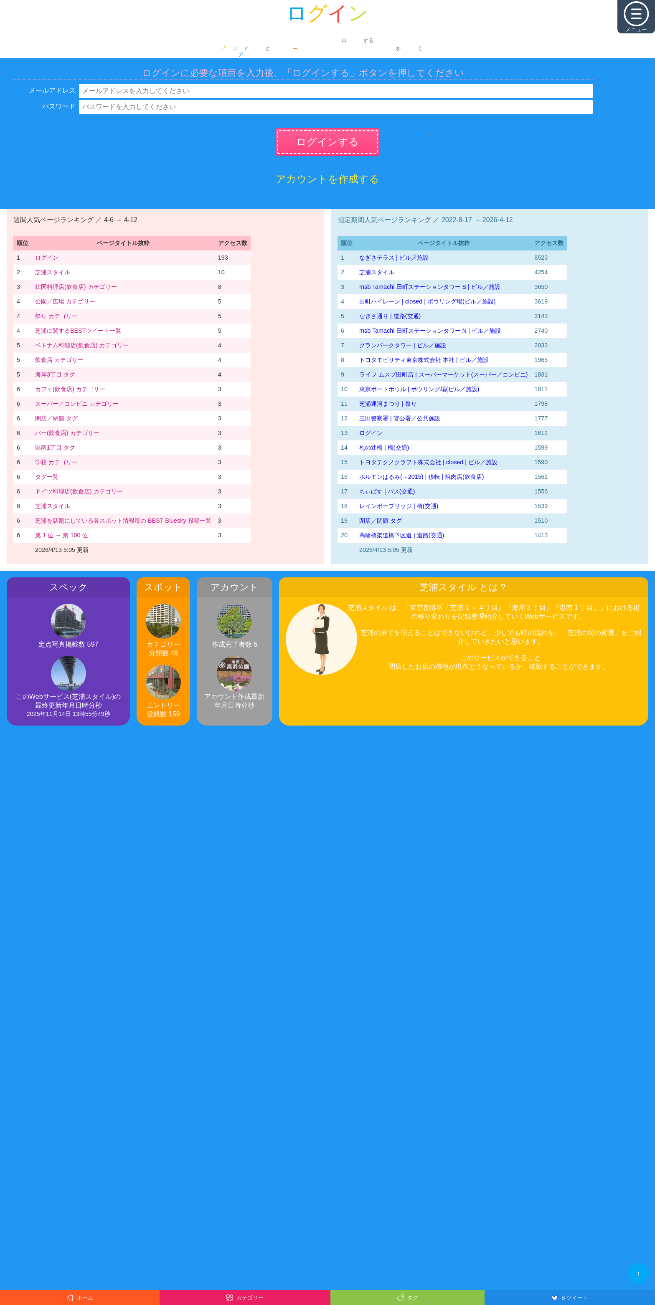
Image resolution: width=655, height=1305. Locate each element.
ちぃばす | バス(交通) (387, 491)
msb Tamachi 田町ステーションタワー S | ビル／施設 (429, 286)
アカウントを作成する (327, 179)
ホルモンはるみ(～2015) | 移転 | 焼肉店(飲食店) (421, 476)
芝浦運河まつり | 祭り (388, 403)
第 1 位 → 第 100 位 (61, 535)
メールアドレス (52, 90)
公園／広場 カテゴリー (65, 301)
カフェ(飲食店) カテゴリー (70, 389)
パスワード (59, 106)
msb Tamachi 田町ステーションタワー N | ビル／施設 (430, 330)
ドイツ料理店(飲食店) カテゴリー (79, 491)
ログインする (327, 141)
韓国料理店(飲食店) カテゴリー (76, 286)
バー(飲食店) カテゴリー (67, 433)
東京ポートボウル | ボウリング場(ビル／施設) (419, 389)
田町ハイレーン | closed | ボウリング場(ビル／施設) (427, 301)
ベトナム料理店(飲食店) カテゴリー (82, 345)
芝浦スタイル (52, 272)
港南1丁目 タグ (55, 447)
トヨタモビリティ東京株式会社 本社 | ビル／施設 (424, 360)
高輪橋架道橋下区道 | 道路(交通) (401, 535)
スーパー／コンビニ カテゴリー (77, 403)
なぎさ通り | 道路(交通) (390, 316)
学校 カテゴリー (56, 462)
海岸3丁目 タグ (55, 374)
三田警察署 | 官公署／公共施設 (399, 418)
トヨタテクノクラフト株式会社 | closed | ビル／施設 (428, 462)
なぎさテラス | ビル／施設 (394, 257)
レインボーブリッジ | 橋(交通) (398, 506)
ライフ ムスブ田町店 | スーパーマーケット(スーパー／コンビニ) (443, 374)
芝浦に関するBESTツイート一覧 (78, 330)
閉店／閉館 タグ (56, 418)
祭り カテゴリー (56, 316)
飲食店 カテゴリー (59, 360)
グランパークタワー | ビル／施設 (402, 345)
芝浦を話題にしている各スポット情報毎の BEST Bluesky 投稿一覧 (123, 520)
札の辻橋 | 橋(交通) (384, 447)
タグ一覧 (46, 476)
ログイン (46, 257)
